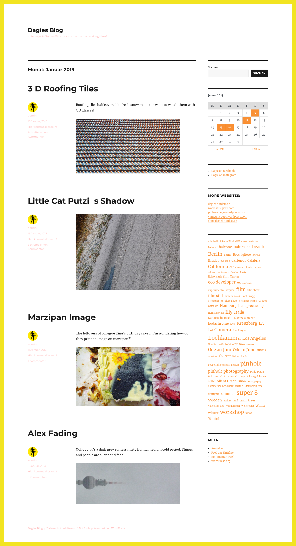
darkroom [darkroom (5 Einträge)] (223, 272)
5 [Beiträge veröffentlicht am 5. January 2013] (255, 113)
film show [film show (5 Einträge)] (253, 290)
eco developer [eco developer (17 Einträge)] (222, 282)
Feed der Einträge (222, 452)
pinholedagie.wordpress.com (226, 212)
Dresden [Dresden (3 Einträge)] (234, 272)
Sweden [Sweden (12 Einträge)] (215, 400)
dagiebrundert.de (219, 204)
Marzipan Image (62, 317)
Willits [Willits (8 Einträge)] (260, 405)
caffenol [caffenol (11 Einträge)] (239, 260)
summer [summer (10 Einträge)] (228, 394)
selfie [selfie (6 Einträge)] (211, 381)
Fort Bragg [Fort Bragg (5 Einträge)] (248, 296)
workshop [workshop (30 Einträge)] (232, 412)
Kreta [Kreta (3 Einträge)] (232, 324)
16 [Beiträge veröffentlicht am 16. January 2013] (229, 127)
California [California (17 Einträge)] (218, 266)
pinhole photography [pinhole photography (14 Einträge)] (228, 371)
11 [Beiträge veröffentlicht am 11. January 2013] (247, 120)
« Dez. (220, 149)
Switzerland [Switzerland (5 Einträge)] (231, 400)
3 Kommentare (37, 477)
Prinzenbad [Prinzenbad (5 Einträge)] (215, 376)
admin (32, 115)
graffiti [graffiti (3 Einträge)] (253, 301)
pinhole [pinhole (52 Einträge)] (251, 363)
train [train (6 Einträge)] (243, 400)
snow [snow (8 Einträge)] (242, 381)
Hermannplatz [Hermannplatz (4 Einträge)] (216, 312)
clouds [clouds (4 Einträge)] (248, 267)
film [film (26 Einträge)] (241, 289)
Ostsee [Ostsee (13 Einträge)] (225, 356)
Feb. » (256, 149)
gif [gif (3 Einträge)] (221, 301)
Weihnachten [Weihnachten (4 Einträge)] (233, 405)
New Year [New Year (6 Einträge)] (231, 344)
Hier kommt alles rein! (42, 126)
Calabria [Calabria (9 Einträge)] (253, 260)
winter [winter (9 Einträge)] (213, 413)
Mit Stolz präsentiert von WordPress (102, 528)
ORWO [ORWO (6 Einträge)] (261, 350)
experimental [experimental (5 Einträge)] (216, 290)
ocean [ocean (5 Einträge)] (250, 344)
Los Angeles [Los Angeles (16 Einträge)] (254, 338)
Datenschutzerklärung (60, 528)
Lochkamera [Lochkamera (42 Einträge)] (224, 337)
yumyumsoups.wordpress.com (227, 216)
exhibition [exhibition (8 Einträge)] (244, 282)
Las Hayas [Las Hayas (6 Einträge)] (240, 330)
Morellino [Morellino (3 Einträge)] (212, 344)
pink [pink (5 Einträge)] (253, 371)
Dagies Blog (45, 30)
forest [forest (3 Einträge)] (237, 296)
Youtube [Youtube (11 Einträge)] (215, 419)
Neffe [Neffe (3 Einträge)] (221, 344)
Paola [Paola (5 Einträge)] (244, 356)
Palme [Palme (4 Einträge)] (235, 356)
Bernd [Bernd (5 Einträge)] (227, 254)
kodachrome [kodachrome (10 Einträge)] (218, 323)
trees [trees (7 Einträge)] (251, 400)
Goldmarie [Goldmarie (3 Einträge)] (244, 301)
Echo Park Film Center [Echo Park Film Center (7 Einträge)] (224, 276)
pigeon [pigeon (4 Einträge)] (235, 364)
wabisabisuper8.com (221, 208)
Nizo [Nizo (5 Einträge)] (242, 344)
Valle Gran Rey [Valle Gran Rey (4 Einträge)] (216, 405)
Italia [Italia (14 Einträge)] (239, 312)
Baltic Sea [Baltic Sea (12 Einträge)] (242, 247)
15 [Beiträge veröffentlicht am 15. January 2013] (221, 127)
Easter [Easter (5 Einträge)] (244, 272)
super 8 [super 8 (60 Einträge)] (247, 392)
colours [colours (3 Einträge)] (211, 272)
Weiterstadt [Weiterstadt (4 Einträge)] (247, 405)
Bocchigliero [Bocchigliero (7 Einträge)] (242, 254)
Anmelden (218, 448)
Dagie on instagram (223, 175)
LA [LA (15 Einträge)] (261, 323)
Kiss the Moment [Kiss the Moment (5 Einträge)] (244, 317)
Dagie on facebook (223, 171)
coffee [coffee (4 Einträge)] (257, 267)
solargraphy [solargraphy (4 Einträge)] (254, 381)
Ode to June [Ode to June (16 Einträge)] (244, 349)
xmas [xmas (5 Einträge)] (249, 412)
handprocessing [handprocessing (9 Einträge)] (251, 306)
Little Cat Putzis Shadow (81, 201)
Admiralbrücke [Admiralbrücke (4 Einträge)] (216, 241)
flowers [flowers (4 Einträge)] (229, 296)
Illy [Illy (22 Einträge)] (229, 312)
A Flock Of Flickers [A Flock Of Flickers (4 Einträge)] (236, 241)
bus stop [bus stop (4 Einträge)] (225, 260)
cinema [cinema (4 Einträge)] (239, 267)
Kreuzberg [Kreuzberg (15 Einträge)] (247, 323)
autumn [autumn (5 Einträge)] (254, 241)
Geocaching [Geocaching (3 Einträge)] (213, 301)
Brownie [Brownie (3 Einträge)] (256, 255)
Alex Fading (53, 433)
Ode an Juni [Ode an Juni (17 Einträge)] (219, 349)
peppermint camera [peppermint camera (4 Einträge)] (219, 364)
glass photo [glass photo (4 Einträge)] (231, 300)
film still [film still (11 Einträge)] (215, 296)
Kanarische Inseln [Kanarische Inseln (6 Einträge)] (220, 318)
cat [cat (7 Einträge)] (232, 267)
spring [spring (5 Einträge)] (239, 385)
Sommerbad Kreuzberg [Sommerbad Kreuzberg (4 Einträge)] (221, 386)
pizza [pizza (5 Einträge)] (260, 371)
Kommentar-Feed (222, 457)
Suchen (213, 67)
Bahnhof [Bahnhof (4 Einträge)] (212, 247)
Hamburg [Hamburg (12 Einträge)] (228, 305)
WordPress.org (220, 461)
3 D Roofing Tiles (63, 88)
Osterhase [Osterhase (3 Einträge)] (212, 357)
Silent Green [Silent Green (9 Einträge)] (227, 381)
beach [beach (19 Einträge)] (258, 246)
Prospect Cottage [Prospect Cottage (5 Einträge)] (234, 376)
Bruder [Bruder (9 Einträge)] (213, 260)
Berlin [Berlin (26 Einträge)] (215, 254)
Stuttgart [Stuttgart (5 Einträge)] (213, 393)
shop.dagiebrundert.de (222, 221)
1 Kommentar (36, 361)
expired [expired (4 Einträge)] (230, 290)
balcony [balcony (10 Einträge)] (225, 247)
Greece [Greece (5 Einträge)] (263, 300)
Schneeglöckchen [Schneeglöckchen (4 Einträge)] (256, 376)
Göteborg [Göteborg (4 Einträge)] (213, 306)
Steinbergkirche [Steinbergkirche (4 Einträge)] (253, 386)
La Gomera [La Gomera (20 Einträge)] (219, 329)
